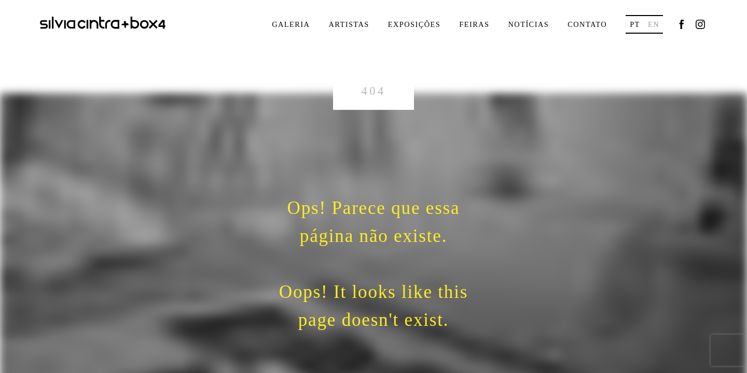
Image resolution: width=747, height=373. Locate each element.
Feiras (474, 24)
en (653, 24)
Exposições (414, 24)
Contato (587, 24)
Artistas (348, 24)
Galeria (291, 24)
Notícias (528, 24)
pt (635, 24)
